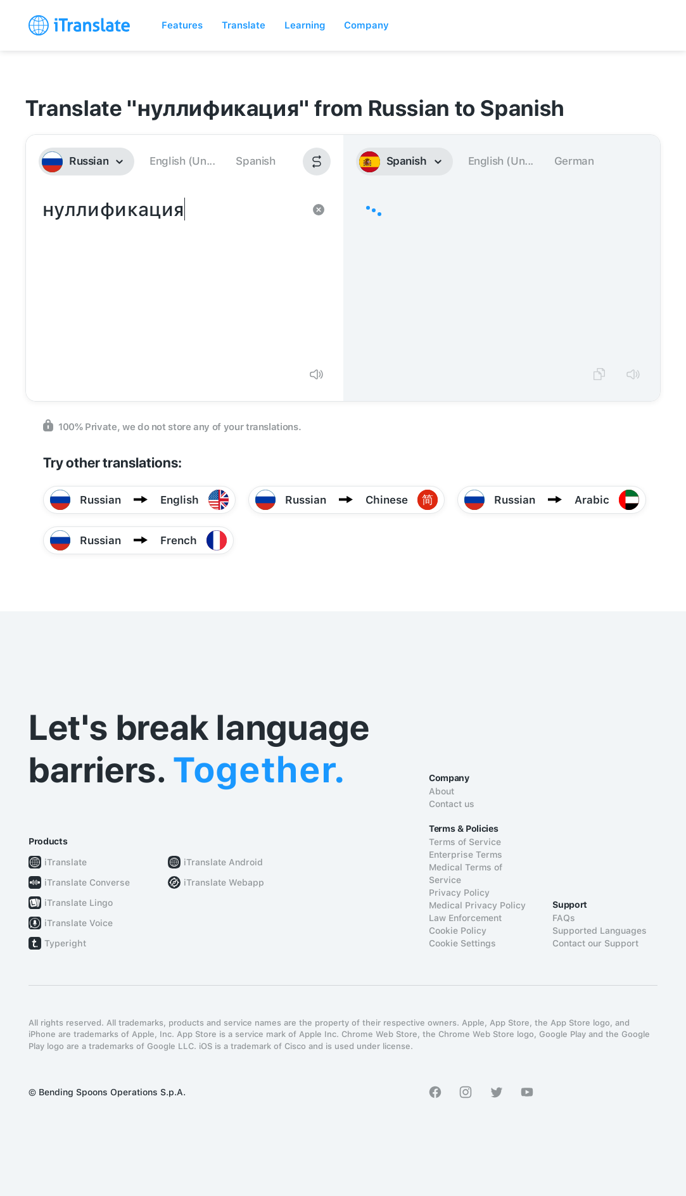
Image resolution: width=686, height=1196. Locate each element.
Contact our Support (595, 943)
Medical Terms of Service (465, 873)
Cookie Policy (457, 931)
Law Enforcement (465, 918)
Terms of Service (465, 842)
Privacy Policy (459, 892)
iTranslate (65, 862)
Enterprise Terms (465, 854)
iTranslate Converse (87, 882)
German (574, 161)
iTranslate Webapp (224, 882)
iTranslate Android (223, 862)
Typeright (65, 943)
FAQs (563, 918)
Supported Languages (599, 931)
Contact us (451, 804)
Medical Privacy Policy (477, 905)
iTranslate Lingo (78, 903)
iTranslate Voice (78, 923)
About (441, 791)
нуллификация (172, 276)
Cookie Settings (462, 943)
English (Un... (182, 161)
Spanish (255, 161)
